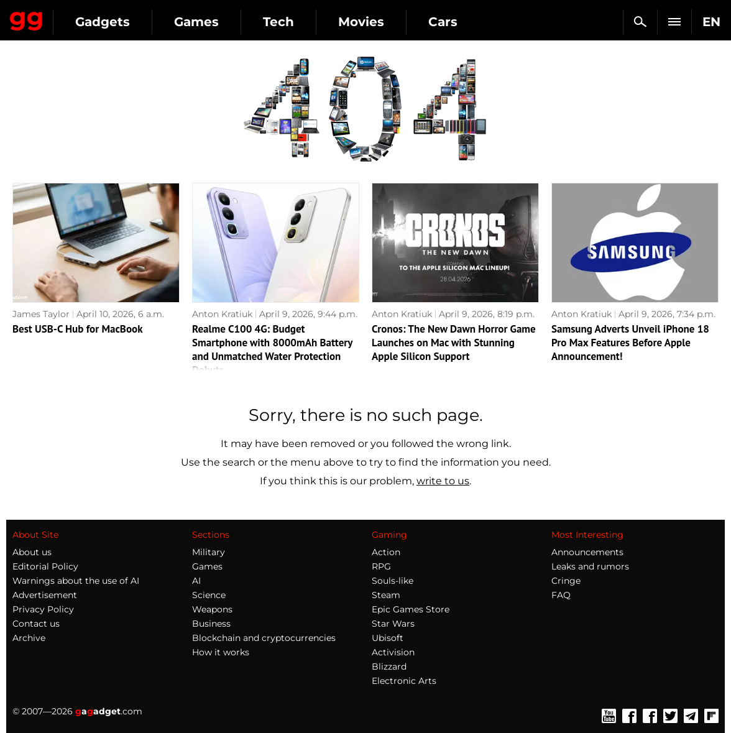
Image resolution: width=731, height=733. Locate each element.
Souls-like (392, 580)
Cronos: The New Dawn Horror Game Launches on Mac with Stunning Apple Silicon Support (454, 342)
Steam (386, 595)
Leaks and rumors (590, 566)
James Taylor (41, 314)
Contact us (36, 623)
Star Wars (393, 623)
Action (386, 552)
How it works (220, 652)
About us (32, 552)
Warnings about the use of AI (75, 580)
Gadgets (102, 21)
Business (211, 623)
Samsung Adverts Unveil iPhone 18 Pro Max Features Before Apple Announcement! (630, 342)
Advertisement (44, 595)
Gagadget (26, 18)
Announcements (587, 552)
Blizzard (389, 666)
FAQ (561, 595)
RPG (381, 566)
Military (208, 552)
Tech (278, 21)
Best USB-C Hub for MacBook (77, 329)
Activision (393, 652)
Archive (28, 637)
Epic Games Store (410, 609)
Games (196, 21)
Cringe (566, 580)
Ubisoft (387, 637)
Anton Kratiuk (222, 314)
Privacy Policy (43, 609)
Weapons (212, 609)
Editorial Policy (45, 566)
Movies (361, 21)
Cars (442, 21)
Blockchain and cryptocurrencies (264, 637)
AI (196, 580)
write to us (442, 481)
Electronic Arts (404, 680)
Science (209, 595)
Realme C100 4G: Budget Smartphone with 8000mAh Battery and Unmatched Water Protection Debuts (272, 349)
